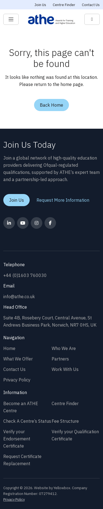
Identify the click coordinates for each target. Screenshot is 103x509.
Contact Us (91, 4)
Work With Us (65, 369)
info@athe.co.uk (19, 296)
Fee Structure (65, 421)
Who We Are (64, 348)
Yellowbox (62, 488)
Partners (60, 359)
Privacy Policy (16, 380)
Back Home (51, 105)
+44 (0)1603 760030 (25, 275)
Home (9, 348)
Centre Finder (64, 4)
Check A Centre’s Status (27, 421)
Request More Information (63, 200)
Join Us (40, 4)
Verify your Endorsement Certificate (16, 439)
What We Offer (18, 359)
